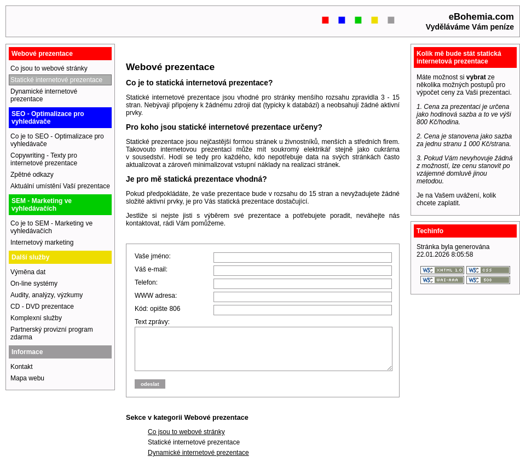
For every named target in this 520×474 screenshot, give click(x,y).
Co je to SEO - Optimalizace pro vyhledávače (57, 140)
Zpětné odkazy (32, 174)
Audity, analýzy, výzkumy (46, 295)
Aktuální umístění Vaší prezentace (60, 186)
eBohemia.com (481, 16)
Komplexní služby (36, 318)
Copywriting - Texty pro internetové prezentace (43, 159)
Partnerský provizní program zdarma (51, 333)
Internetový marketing (41, 242)
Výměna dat (27, 272)
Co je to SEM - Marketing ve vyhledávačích (51, 227)
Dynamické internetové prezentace (198, 461)
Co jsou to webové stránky (186, 440)
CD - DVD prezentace (42, 306)
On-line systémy (33, 283)
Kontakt (21, 367)
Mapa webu (27, 378)
